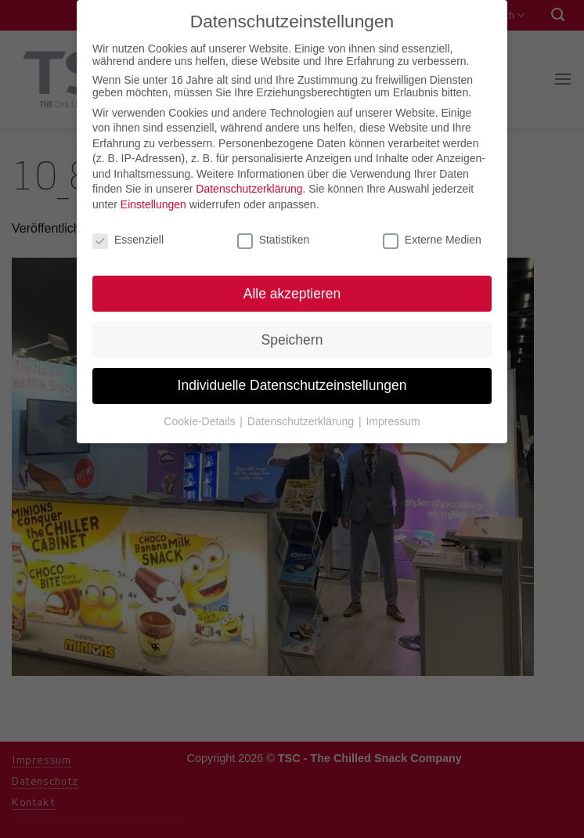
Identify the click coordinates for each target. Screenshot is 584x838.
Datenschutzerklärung (249, 183)
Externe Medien (432, 233)
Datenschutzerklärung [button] (302, 416)
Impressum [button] (393, 416)
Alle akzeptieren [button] (292, 287)
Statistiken (273, 233)
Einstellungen (153, 199)
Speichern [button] (292, 333)
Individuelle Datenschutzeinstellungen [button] (292, 380)
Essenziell (128, 233)
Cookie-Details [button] (201, 416)
